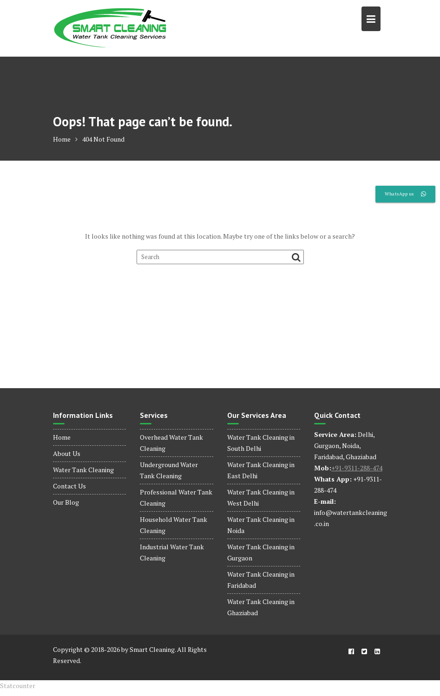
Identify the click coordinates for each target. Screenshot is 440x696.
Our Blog (66, 502)
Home (62, 437)
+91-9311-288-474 (356, 467)
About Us (66, 453)
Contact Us (69, 485)
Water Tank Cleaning (83, 469)
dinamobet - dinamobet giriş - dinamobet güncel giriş (6, 691)
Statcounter (17, 685)
